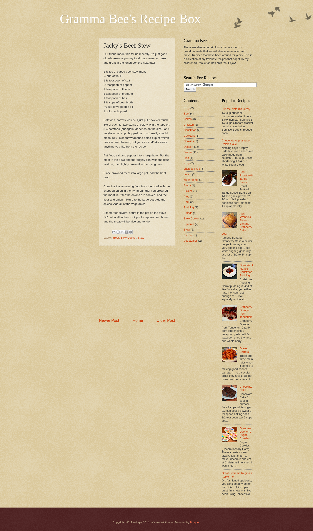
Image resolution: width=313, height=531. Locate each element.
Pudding (189, 207)
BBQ (187, 108)
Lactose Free (192, 168)
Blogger (195, 522)
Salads (188, 213)
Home (138, 320)
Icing (187, 163)
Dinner (188, 152)
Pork (186, 202)
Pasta (187, 185)
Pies (186, 196)
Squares (189, 224)
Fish (186, 157)
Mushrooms (191, 179)
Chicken (189, 124)
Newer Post (109, 320)
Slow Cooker (128, 237)
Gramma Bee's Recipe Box (130, 19)
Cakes (188, 119)
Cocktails (189, 135)
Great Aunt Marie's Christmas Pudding (246, 270)
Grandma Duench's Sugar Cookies (245, 433)
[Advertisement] (137, 281)
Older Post (165, 320)
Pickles (188, 190)
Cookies (189, 141)
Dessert (188, 146)
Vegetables (191, 240)
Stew (141, 237)
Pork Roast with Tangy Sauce (246, 177)
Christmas (190, 130)
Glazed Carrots (244, 350)
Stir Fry (188, 235)
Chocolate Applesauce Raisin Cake (236, 142)
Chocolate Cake (246, 388)
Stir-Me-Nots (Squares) (236, 109)
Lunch (187, 174)
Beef (116, 237)
